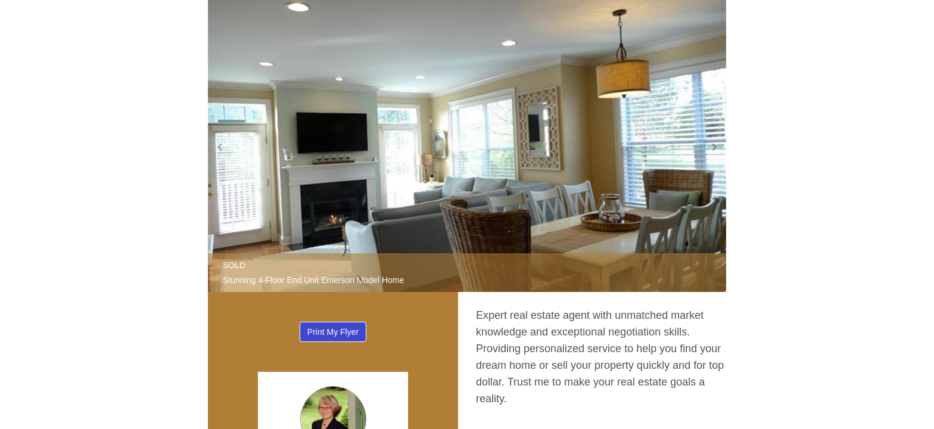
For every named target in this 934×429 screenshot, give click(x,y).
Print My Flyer (333, 332)
